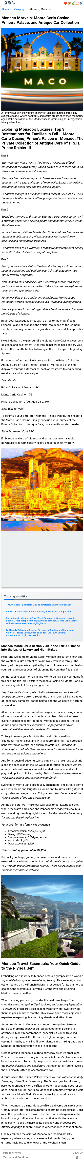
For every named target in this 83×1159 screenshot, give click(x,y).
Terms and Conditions (17, 1157)
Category (19, 9)
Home (5, 9)
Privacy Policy (12, 1152)
